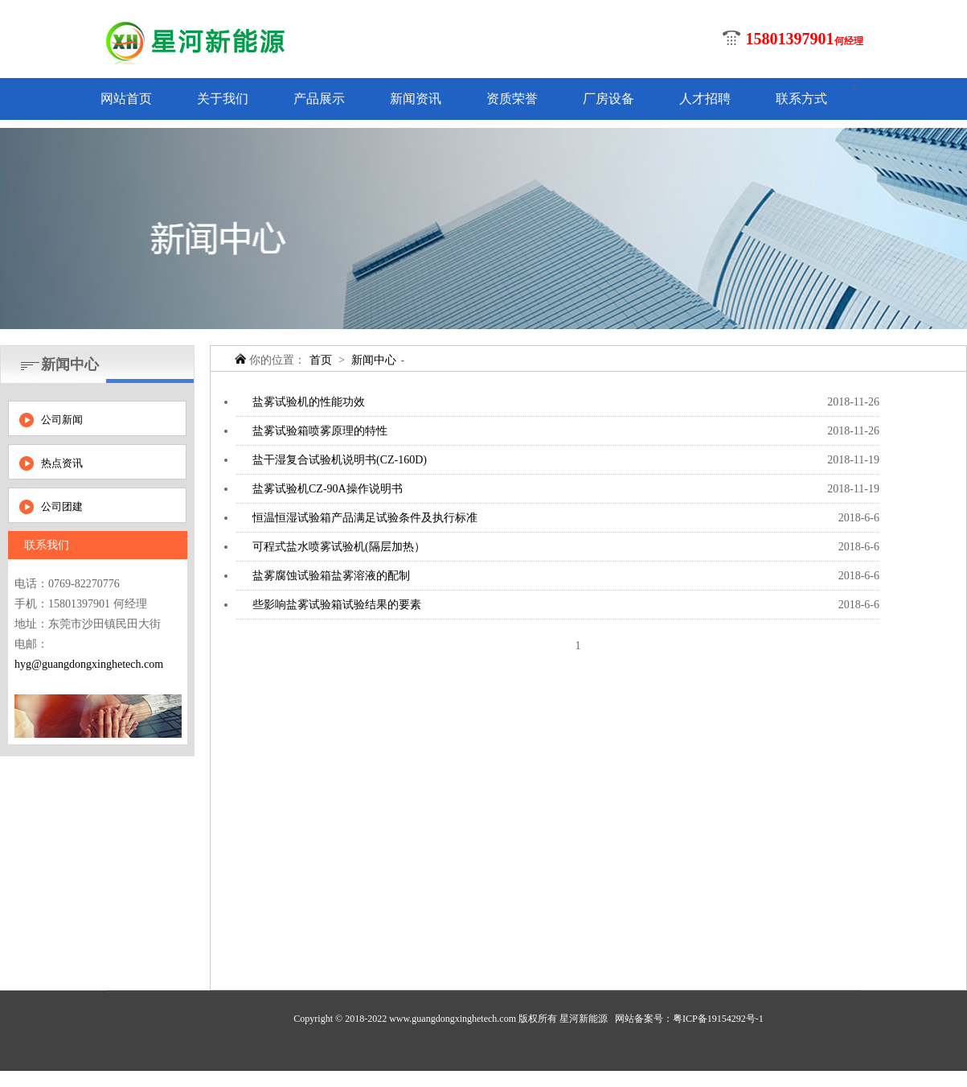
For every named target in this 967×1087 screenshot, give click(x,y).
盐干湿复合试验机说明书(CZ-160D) (339, 460)
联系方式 (801, 98)
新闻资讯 (415, 98)
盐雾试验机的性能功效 (308, 402)
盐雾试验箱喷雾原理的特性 (319, 431)
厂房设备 (608, 98)
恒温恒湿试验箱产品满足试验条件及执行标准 (364, 518)
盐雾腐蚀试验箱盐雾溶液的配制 (331, 576)
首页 (320, 360)
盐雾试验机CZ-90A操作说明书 (327, 489)
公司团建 (62, 506)
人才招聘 (705, 98)
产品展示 (319, 98)
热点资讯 (62, 463)
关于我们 (222, 98)
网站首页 (126, 98)
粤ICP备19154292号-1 (718, 1018)
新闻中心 (373, 360)
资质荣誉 (512, 98)
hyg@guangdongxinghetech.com (88, 664)
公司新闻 (62, 420)
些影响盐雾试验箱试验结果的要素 (336, 605)
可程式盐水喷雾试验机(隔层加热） (338, 547)
